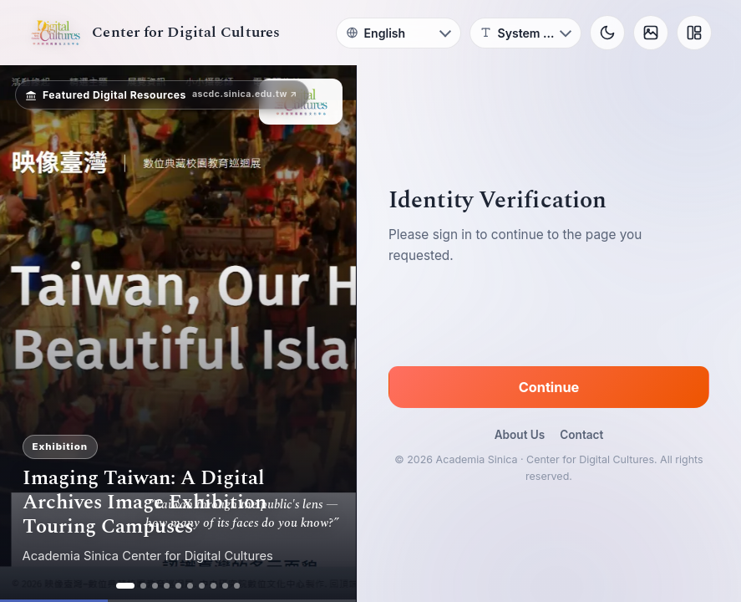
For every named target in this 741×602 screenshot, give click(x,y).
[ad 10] (237, 586)
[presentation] (549, 318)
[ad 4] (167, 586)
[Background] (650, 32)
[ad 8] (213, 586)
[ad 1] (125, 586)
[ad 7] (202, 586)
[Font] (525, 33)
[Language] (398, 33)
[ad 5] (178, 586)
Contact (581, 434)
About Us (520, 434)
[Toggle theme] (607, 32)
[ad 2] (143, 586)
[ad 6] (190, 586)
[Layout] (694, 32)
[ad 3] (155, 586)
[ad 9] (225, 586)
